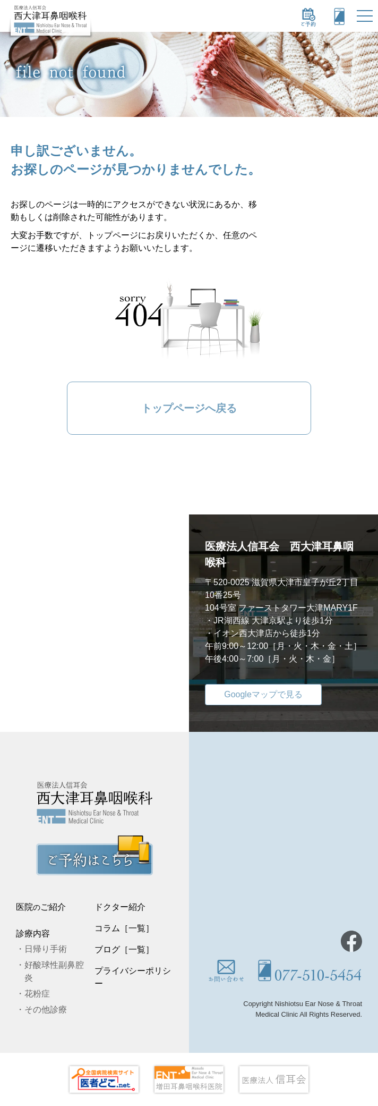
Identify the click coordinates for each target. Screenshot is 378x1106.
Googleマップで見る (263, 694)
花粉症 (37, 993)
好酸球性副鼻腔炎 (54, 971)
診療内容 (33, 933)
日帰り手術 (45, 948)
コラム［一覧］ (124, 928)
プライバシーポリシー (132, 977)
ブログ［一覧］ (124, 949)
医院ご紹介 (41, 906)
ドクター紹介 (119, 906)
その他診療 (45, 1009)
